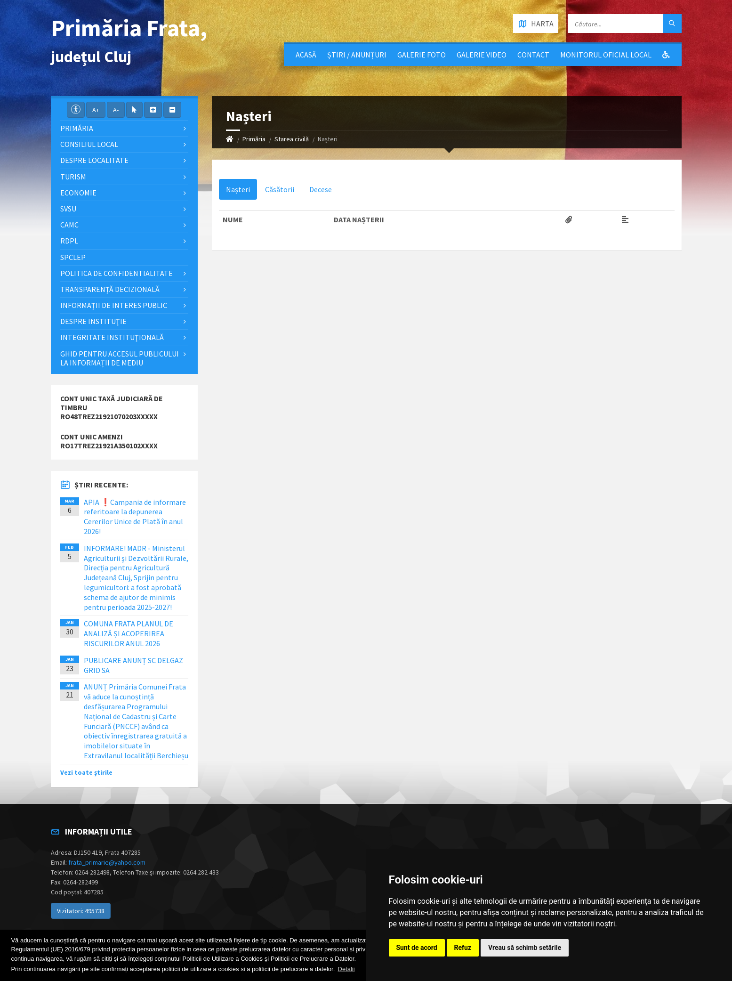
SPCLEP (73, 257)
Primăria (253, 139)
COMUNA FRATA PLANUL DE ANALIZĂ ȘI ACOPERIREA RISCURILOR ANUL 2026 (128, 633)
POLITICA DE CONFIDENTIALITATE (116, 273)
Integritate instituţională (112, 337)
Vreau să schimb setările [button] (524, 947)
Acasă (306, 54)
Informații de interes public (113, 305)
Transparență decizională (110, 289)
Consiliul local (89, 144)
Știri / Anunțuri (356, 54)
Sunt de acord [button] (416, 947)
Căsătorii (279, 189)
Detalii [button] (346, 969)
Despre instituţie (93, 321)
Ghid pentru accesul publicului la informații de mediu (119, 358)
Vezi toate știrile (86, 772)
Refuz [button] (463, 947)
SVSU (68, 208)
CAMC (69, 224)
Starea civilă (291, 139)
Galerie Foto (421, 54)
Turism (73, 176)
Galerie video (482, 54)
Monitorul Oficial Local (606, 54)
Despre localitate (94, 160)
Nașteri (238, 189)
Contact (533, 54)
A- (116, 109)
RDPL (69, 240)
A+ (95, 109)
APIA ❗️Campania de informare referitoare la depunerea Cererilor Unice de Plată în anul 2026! (135, 516)
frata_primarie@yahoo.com (106, 862)
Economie (78, 192)
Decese (320, 189)
